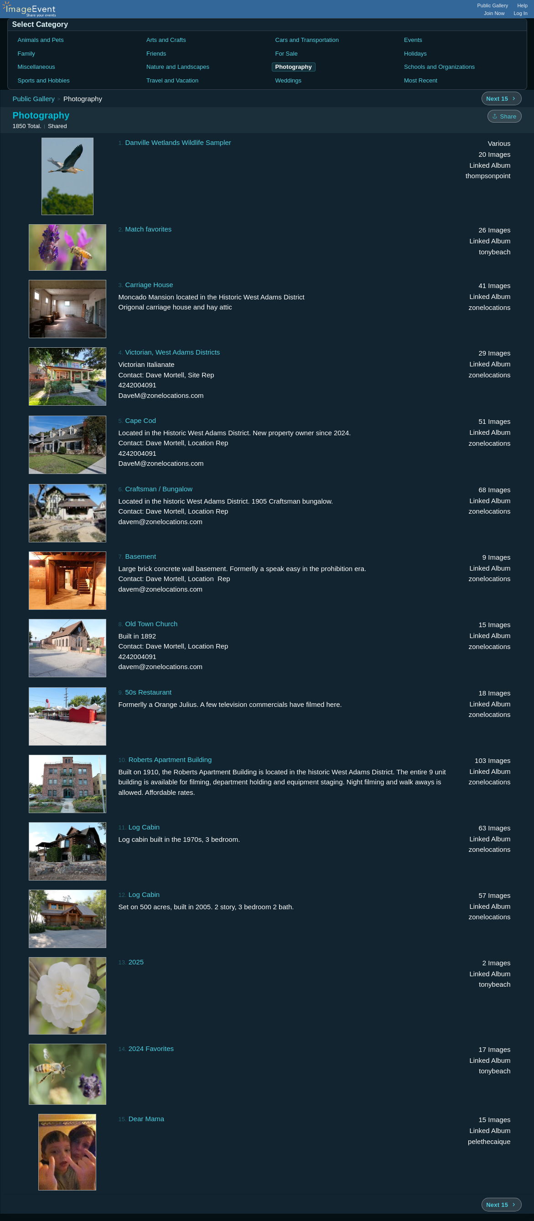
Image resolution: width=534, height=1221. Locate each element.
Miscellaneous (36, 66)
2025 (136, 962)
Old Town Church (151, 624)
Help (522, 5)
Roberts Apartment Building (170, 759)
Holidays (415, 53)
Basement (140, 556)
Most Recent (420, 80)
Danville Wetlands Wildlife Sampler (178, 142)
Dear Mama (146, 1119)
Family (26, 53)
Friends (156, 53)
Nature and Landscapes (177, 66)
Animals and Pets (41, 39)
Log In (520, 13)
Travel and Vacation (172, 80)
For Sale (286, 53)
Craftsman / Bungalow (159, 489)
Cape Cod (140, 420)
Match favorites (148, 229)
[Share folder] (504, 116)
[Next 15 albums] (501, 98)
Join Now (494, 13)
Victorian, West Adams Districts (172, 352)
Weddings (288, 80)
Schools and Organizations (439, 66)
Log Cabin (144, 827)
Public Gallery (492, 5)
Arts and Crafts (166, 39)
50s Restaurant (148, 692)
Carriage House (149, 285)
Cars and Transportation (307, 39)
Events (413, 39)
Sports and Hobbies (44, 80)
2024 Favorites (151, 1048)
